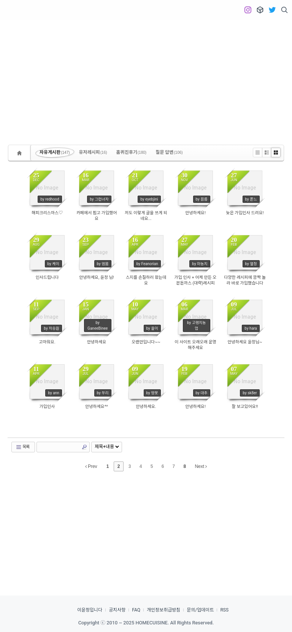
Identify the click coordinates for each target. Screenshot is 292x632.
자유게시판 (55, 152)
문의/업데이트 (200, 610)
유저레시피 (93, 152)
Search (84, 447)
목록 (22, 447)
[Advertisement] (146, 76)
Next (201, 466)
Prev (91, 466)
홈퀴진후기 (131, 152)
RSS (224, 610)
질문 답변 (169, 152)
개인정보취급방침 (163, 610)
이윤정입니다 (89, 610)
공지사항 (117, 610)
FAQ (136, 610)
